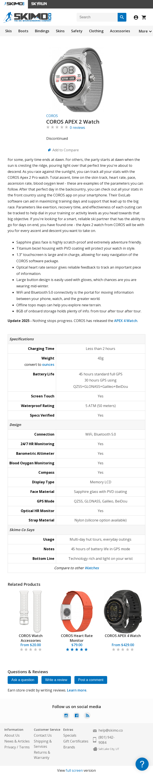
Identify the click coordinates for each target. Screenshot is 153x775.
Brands (69, 747)
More (143, 31)
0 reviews (77, 127)
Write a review (56, 680)
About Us (12, 735)
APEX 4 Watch (125, 320)
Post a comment (90, 680)
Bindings (42, 31)
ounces (48, 364)
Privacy (10, 747)
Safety (77, 31)
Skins (60, 31)
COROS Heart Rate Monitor (77, 638)
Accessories (120, 31)
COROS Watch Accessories (31, 638)
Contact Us (43, 735)
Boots (23, 31)
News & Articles (17, 741)
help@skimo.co (110, 730)
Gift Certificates (75, 741)
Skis (8, 31)
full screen (74, 770)
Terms (24, 747)
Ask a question (22, 680)
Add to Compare (65, 150)
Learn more (76, 690)
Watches (92, 567)
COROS (52, 115)
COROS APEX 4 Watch (123, 635)
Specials (69, 735)
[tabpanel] (31, 621)
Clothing (96, 31)
